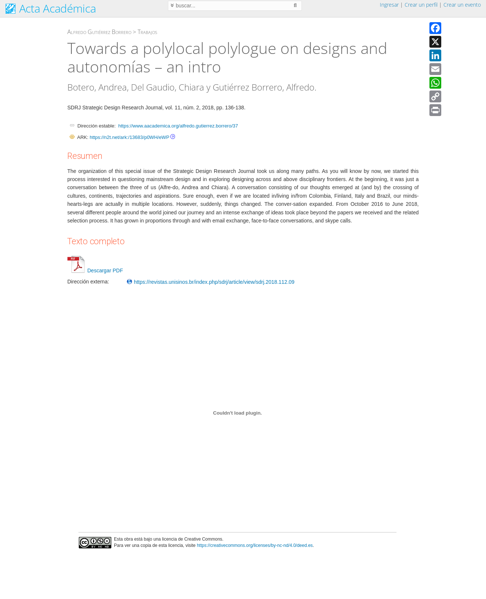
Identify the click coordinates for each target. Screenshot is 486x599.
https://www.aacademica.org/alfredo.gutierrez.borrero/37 (178, 126)
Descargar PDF (95, 270)
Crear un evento (462, 4)
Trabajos (147, 32)
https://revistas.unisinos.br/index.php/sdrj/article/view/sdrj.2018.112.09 (210, 282)
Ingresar (389, 4)
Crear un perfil (421, 4)
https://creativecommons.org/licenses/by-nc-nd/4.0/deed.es (255, 545)
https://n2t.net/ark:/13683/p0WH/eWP (129, 137)
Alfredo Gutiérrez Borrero (99, 32)
